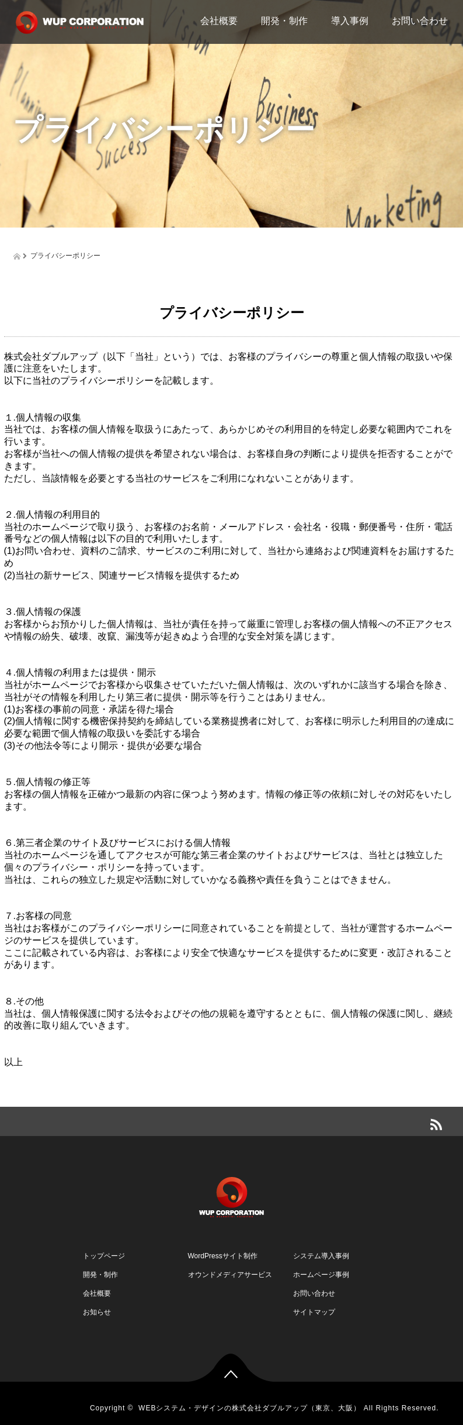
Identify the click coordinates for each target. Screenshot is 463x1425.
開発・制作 (284, 21)
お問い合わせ (420, 21)
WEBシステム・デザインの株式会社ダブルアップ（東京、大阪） (249, 1408)
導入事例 (349, 21)
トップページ (104, 1256)
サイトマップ (314, 1312)
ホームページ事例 (321, 1275)
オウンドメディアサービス (230, 1275)
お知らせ (97, 1312)
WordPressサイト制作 (222, 1256)
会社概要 (219, 21)
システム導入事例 (321, 1256)
